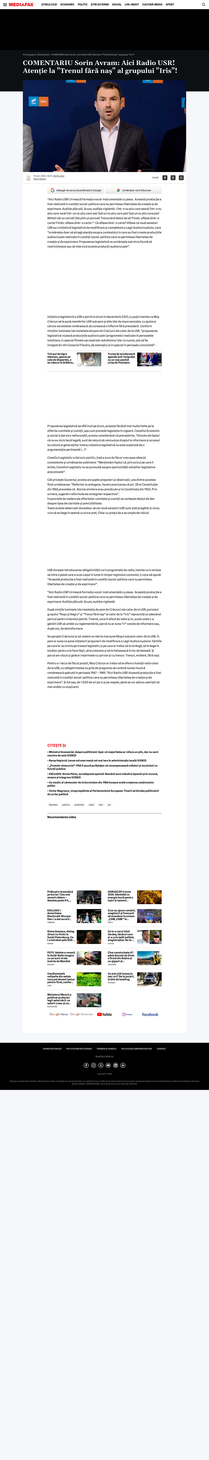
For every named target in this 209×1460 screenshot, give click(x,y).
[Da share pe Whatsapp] (181, 177)
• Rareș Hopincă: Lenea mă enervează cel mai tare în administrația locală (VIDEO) (96, 760)
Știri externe (100, 4)
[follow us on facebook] (150, 1015)
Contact (161, 1049)
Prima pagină (29, 54)
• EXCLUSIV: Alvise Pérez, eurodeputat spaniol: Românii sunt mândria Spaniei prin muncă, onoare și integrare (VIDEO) (102, 775)
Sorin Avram (39, 179)
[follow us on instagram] (127, 1015)
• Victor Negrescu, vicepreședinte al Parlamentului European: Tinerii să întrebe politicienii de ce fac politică (103, 792)
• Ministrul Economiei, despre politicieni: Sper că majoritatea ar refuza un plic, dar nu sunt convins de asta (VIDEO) (102, 753)
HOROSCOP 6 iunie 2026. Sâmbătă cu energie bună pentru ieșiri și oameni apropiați (120, 896)
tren (101, 804)
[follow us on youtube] (104, 1015)
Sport (170, 4)
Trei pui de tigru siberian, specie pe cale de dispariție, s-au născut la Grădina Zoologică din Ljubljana (60, 358)
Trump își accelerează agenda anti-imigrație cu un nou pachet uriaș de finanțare (121, 358)
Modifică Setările (104, 1056)
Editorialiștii (44, 54)
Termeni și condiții (106, 1049)
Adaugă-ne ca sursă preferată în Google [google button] (75, 190)
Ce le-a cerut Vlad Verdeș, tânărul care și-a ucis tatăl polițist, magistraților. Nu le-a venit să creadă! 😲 (121, 935)
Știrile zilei (49, 4)
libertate (53, 804)
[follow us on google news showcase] (81, 1015)
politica (66, 804)
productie (79, 804)
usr (109, 804)
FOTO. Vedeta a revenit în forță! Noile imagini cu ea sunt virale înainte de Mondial (61, 957)
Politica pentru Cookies (79, 1049)
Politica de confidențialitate (136, 1049)
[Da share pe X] (173, 177)
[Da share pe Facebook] (164, 177)
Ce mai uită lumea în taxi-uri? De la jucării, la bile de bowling (121, 976)
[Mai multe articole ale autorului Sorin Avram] (28, 177)
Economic (67, 4)
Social (116, 4)
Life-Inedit (132, 4)
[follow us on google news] (58, 1015)
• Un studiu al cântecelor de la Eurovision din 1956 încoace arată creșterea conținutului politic (100, 784)
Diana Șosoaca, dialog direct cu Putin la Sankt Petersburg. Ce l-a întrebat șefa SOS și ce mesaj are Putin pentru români (61, 935)
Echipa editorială (52, 1049)
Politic (83, 4)
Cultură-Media (152, 4)
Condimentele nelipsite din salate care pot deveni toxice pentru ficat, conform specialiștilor (61, 978)
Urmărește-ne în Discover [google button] (133, 190)
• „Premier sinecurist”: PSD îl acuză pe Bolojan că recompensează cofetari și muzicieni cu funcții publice (102, 767)
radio (91, 804)
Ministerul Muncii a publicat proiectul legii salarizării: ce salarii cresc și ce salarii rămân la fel (59, 999)
